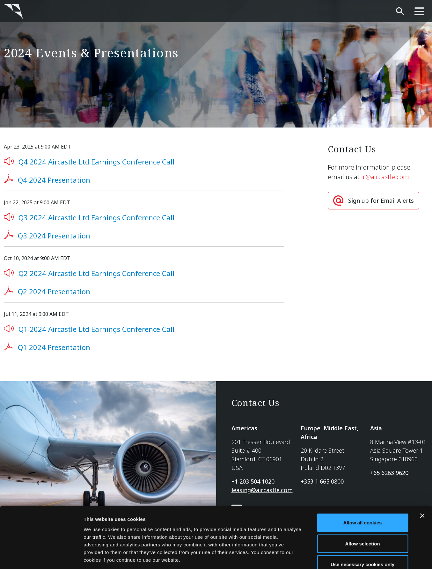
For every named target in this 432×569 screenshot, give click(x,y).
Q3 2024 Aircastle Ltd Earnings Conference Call (96, 217)
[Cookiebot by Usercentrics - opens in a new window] (41, 556)
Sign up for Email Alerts (381, 200)
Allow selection (362, 506)
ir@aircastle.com (385, 176)
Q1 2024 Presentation (54, 347)
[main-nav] (419, 11)
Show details (334, 556)
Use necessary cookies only (362, 527)
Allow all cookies (362, 485)
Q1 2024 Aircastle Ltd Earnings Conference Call (96, 329)
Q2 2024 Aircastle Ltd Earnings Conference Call (96, 273)
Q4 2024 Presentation (54, 180)
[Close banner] (422, 478)
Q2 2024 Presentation (54, 291)
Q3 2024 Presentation (54, 235)
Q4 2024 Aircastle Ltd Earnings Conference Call (96, 161)
